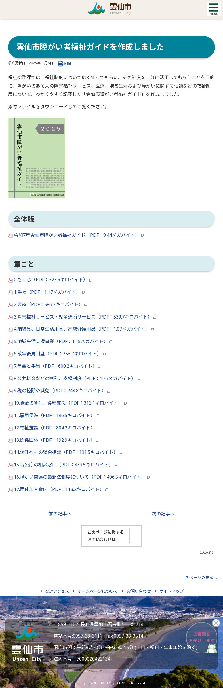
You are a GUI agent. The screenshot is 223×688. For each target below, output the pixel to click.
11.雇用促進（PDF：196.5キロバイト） (53, 415)
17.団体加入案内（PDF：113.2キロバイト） (58, 489)
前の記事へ (59, 514)
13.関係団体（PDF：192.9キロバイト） (53, 440)
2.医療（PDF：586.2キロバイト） (47, 304)
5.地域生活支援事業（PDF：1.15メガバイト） (60, 341)
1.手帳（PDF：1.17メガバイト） (46, 292)
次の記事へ (163, 514)
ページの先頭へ (203, 577)
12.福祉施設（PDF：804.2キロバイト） (53, 427)
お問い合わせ (139, 591)
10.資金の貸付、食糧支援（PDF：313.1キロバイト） (67, 403)
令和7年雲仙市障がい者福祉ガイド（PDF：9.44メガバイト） (76, 235)
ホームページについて (98, 591)
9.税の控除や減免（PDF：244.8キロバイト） (59, 390)
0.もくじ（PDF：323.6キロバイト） (50, 279)
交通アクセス (57, 591)
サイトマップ (171, 591)
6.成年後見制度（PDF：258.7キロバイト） (57, 353)
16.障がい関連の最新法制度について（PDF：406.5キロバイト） (79, 477)
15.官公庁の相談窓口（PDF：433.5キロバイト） (62, 464)
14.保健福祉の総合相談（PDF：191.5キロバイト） (65, 452)
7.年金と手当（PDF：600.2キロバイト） (54, 366)
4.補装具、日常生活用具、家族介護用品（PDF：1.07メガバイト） (81, 329)
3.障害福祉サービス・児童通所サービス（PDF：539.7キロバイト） (82, 317)
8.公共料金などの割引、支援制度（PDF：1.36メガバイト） (74, 378)
